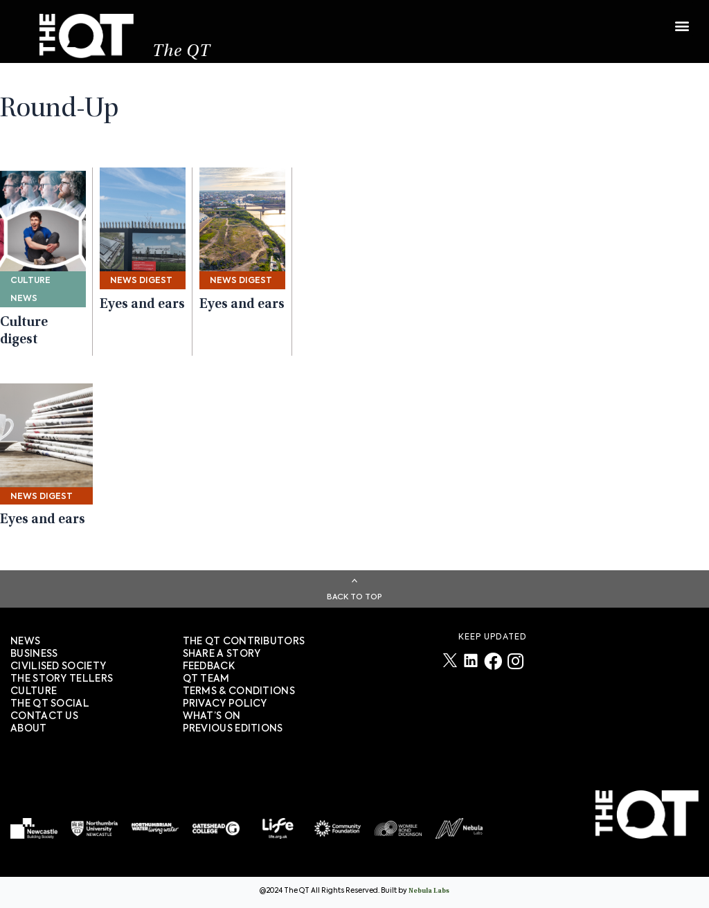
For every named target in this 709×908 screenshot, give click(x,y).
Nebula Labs (429, 891)
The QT (181, 52)
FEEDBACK (209, 666)
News (25, 641)
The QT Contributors (244, 641)
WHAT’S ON (212, 716)
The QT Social (49, 704)
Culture (33, 691)
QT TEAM (206, 679)
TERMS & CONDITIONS (239, 691)
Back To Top (354, 597)
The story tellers (61, 679)
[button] (681, 19)
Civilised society (58, 666)
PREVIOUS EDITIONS (233, 729)
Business (33, 654)
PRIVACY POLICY (225, 704)
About (28, 729)
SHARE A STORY (222, 654)
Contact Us (44, 716)
